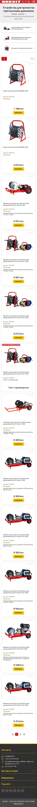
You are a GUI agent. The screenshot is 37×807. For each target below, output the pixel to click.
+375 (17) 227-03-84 (11, 759)
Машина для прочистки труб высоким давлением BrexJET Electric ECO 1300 (16, 317)
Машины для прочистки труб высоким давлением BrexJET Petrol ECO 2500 (16, 648)
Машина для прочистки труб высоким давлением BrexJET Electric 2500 (16, 479)
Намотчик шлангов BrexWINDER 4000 (15, 147)
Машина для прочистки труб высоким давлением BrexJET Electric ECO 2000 (16, 704)
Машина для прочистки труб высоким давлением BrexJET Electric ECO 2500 (16, 535)
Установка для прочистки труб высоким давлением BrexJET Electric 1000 (17, 423)
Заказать (18, 113)
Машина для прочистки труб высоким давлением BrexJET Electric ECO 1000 (16, 260)
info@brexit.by (9, 756)
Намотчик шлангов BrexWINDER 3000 (15, 91)
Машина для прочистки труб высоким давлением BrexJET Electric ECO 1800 (16, 592)
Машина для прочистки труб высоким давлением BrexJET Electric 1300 (16, 204)
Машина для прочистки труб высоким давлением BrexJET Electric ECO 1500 (16, 373)
